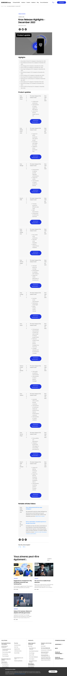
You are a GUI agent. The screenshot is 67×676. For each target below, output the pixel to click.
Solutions (4, 640)
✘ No (24, 547)
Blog (38, 2)
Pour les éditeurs (5, 666)
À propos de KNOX (16, 2)
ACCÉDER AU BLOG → (49, 559)
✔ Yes (19, 547)
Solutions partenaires (18, 660)
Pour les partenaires (44, 2)
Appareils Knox (17, 649)
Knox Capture (31, 658)
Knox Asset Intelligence (33, 656)
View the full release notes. (35, 121)
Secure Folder (16, 652)
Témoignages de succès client (18, 658)
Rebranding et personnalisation (4, 662)
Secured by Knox (17, 645)
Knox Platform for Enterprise (32, 649)
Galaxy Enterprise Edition (46, 659)
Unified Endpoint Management (4, 647)
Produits (30, 640)
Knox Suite (30, 646)
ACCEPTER (53, 671)
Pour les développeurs (59, 658)
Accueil (2, 6)
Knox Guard (43, 646)
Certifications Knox (17, 650)
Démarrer (61, 2)
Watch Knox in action (39, 516)
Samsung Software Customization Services (45, 655)
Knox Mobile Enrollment (33, 651)
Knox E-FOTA (31, 655)
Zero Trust (16, 647)
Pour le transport (5, 656)
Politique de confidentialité (19, 673)
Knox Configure (31, 666)
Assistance (58, 644)
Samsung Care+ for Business (46, 650)
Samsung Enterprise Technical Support (45, 652)
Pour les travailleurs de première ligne (6, 650)
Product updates (22, 13)
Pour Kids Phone (5, 664)
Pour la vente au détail (6, 652)
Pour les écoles (5, 654)
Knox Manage (31, 653)
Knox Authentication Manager (33, 661)
